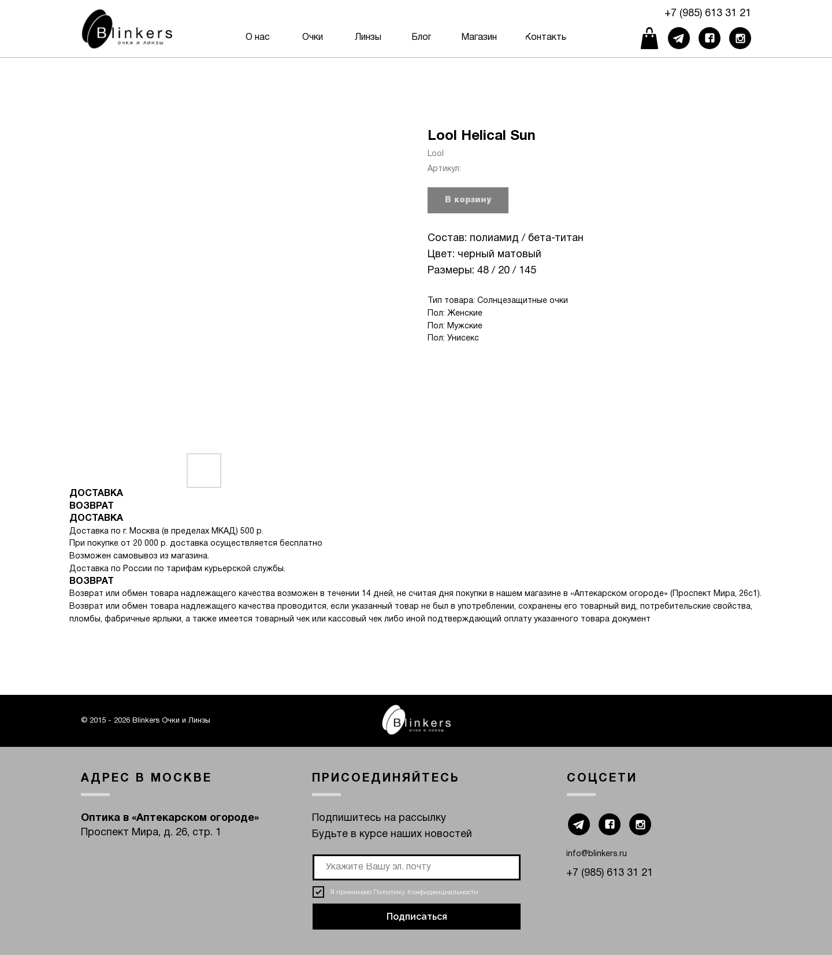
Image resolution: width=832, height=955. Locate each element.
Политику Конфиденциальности (425, 892)
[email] (417, 867)
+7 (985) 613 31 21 (707, 13)
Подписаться (417, 916)
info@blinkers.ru (596, 854)
